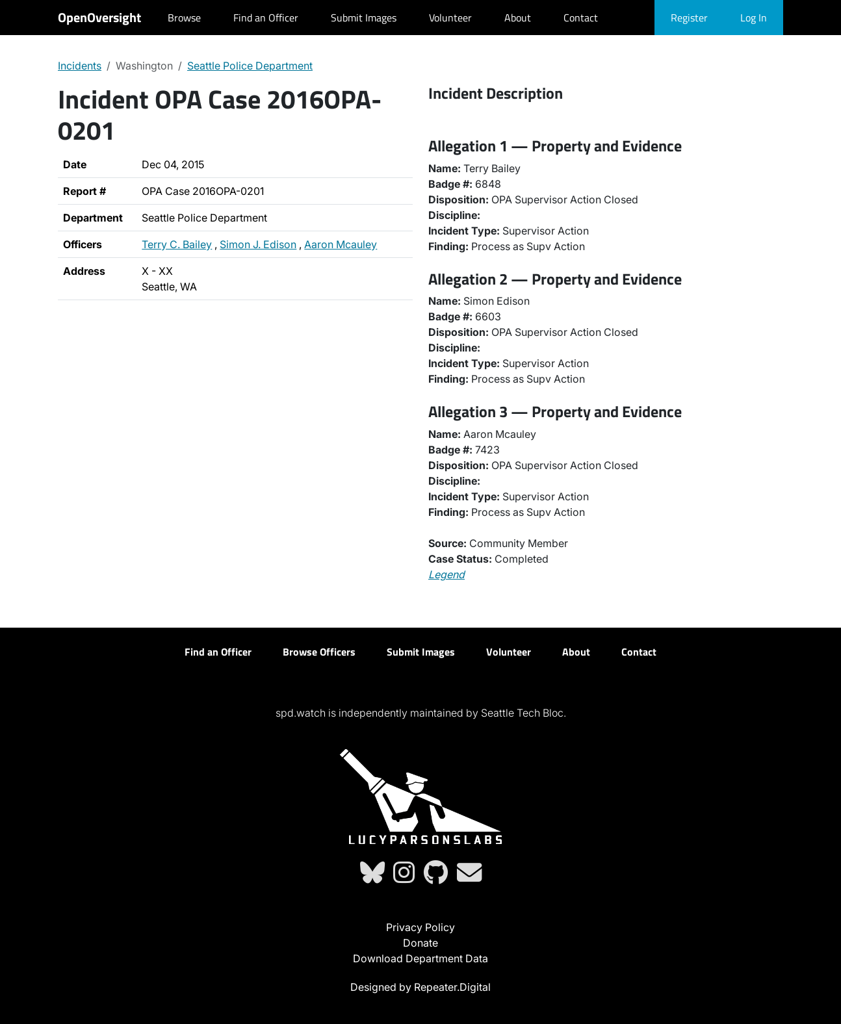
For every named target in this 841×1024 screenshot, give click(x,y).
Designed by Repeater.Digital (420, 986)
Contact (580, 17)
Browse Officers (319, 651)
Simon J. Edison (258, 244)
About (517, 17)
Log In (753, 17)
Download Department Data (420, 958)
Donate (420, 942)
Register (689, 17)
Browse (184, 17)
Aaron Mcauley (340, 244)
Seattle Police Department (250, 65)
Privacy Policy (420, 927)
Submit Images (363, 17)
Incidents (79, 65)
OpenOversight (99, 17)
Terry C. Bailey (177, 244)
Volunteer (450, 17)
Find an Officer (265, 17)
